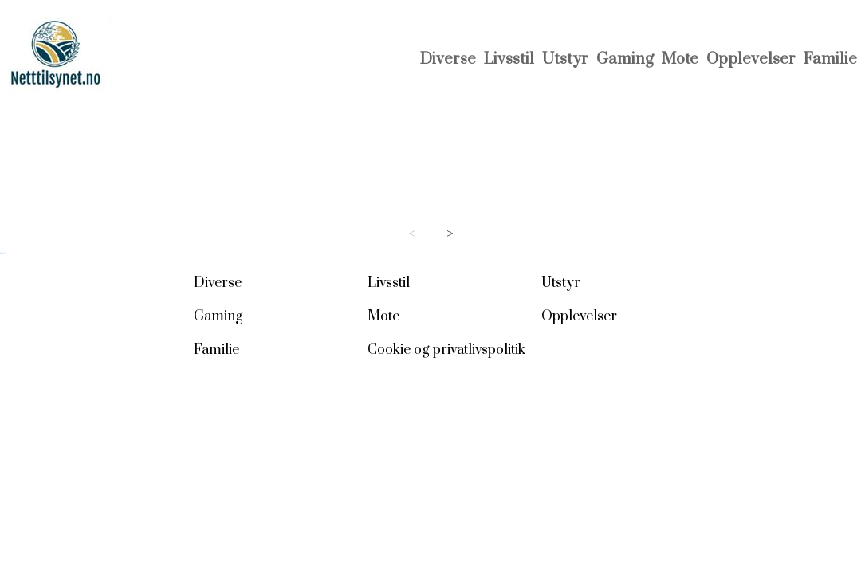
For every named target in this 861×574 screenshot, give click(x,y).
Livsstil (509, 59)
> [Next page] (450, 234)
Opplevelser (751, 59)
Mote (680, 59)
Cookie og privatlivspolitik (446, 350)
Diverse (448, 59)
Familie (830, 59)
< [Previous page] (411, 234)
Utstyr (565, 59)
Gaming (625, 59)
